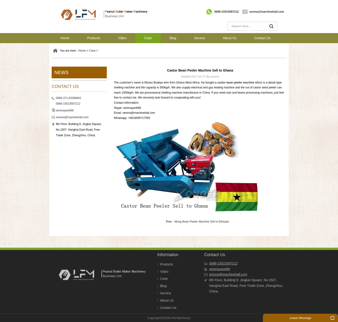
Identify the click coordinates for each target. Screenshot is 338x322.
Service (199, 38)
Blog (173, 38)
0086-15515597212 (226, 11)
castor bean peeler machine (235, 82)
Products (93, 38)
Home (65, 38)
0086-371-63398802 (68, 98)
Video (122, 38)
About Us (230, 38)
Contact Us (262, 38)
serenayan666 (65, 110)
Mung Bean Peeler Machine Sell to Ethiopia (201, 221)
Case (148, 38)
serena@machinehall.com (266, 11)
